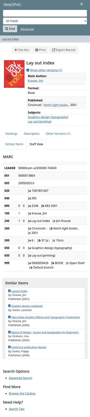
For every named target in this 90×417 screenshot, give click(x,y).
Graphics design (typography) (48, 117)
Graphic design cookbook (25, 306)
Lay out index (10, 39)
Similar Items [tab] (14, 144)
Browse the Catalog (22, 393)
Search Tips (16, 409)
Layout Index (17, 291)
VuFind (9, 5)
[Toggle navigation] (82, 4)
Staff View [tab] (36, 144)
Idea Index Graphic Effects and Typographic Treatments (44, 317)
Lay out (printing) (39, 121)
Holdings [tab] (11, 134)
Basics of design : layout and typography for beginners (43, 332)
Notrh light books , (56, 105)
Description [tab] (32, 134)
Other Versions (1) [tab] (58, 134)
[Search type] (45, 20)
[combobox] (45, 13)
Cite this (22, 50)
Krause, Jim (35, 81)
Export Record (63, 50)
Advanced (27, 29)
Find (10, 28)
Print (40, 50)
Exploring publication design (27, 347)
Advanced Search (20, 378)
